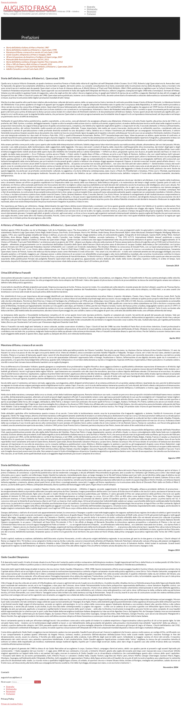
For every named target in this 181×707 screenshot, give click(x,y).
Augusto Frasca (30, 7)
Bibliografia (92, 9)
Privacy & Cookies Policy (12, 704)
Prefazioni (91, 14)
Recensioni (91, 11)
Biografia (91, 6)
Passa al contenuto (9, 2)
